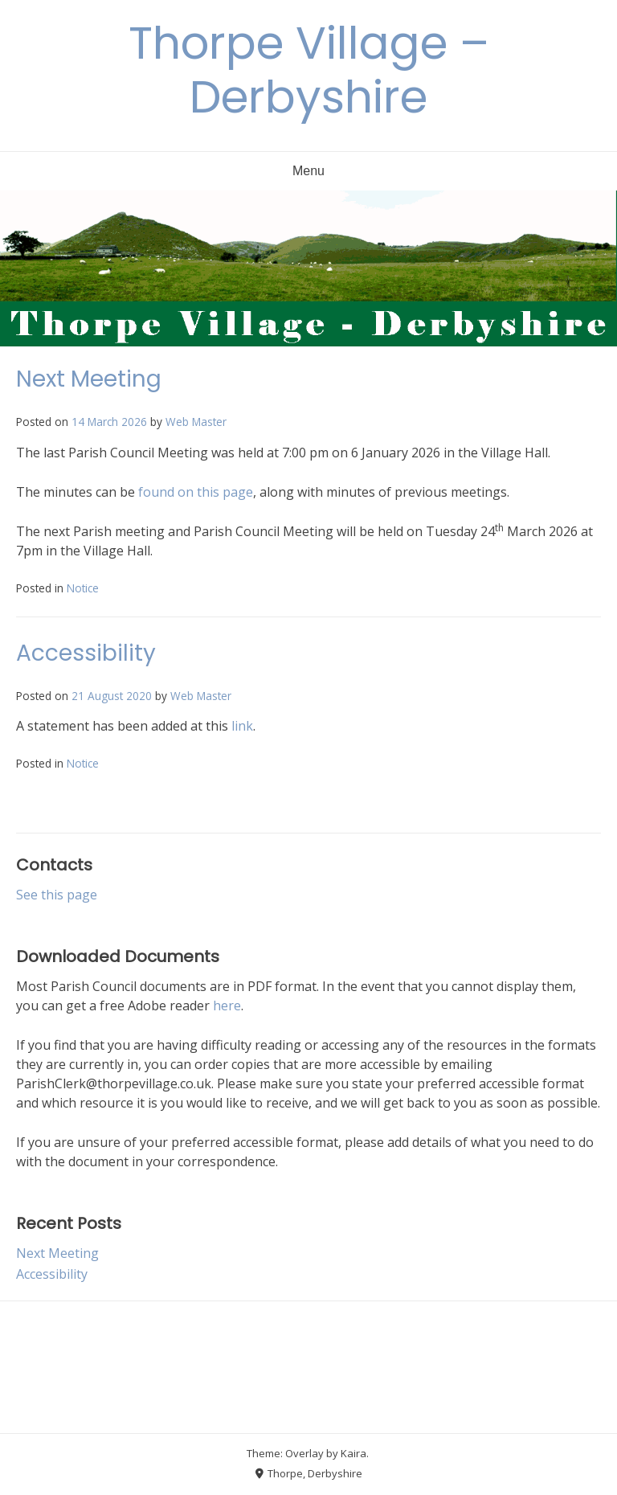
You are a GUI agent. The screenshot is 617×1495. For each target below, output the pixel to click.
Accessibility (86, 653)
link (242, 726)
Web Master (196, 421)
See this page (56, 894)
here (227, 1005)
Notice (83, 588)
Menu (308, 171)
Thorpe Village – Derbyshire (309, 70)
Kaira (353, 1453)
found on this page (195, 492)
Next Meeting (88, 379)
